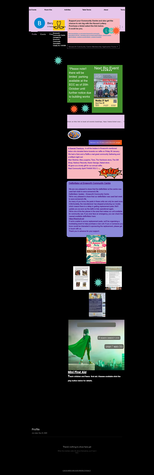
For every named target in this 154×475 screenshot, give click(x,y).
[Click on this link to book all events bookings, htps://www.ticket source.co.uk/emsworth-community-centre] (95, 121)
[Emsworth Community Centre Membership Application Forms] (93, 47)
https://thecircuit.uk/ (76, 219)
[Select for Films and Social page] (105, 142)
